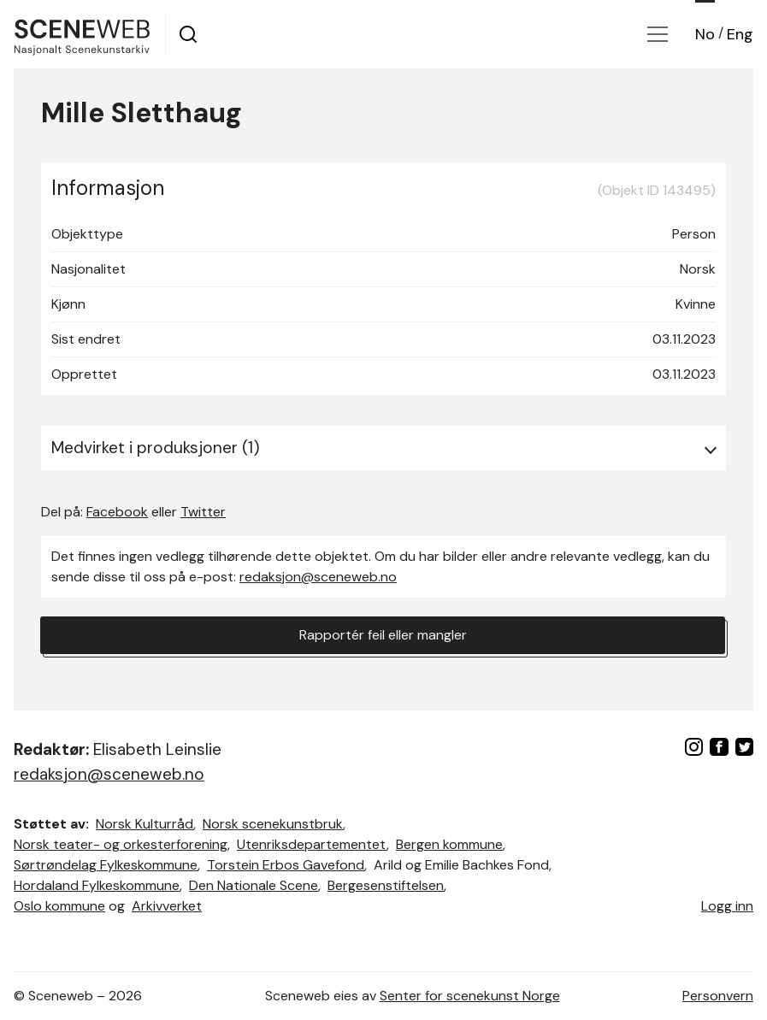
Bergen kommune (449, 844)
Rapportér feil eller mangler (383, 635)
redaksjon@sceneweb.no (318, 577)
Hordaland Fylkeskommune (97, 885)
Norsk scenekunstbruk (273, 824)
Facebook (117, 512)
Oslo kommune (59, 906)
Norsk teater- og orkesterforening (120, 844)
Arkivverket (167, 906)
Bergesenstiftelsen (385, 885)
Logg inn (727, 906)
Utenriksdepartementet (311, 844)
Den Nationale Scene (253, 885)
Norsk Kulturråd (144, 824)
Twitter (203, 512)
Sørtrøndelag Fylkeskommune (106, 865)
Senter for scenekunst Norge (470, 996)
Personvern (717, 996)
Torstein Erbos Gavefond (285, 865)
